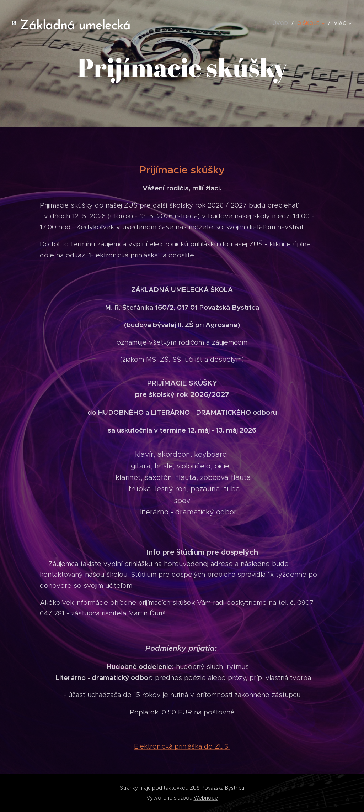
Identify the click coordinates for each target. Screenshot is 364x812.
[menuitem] (282, 23)
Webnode (206, 798)
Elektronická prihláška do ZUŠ (182, 746)
